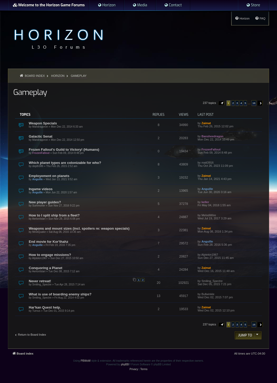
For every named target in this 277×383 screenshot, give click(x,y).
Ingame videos (40, 189)
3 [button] (237, 103)
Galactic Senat (40, 136)
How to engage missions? (50, 255)
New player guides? (45, 202)
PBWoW (86, 360)
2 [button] (233, 103)
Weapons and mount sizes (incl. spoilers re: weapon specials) (79, 228)
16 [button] (253, 103)
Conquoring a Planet (45, 268)
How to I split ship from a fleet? (54, 215)
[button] (221, 103)
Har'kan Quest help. (45, 307)
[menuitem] (107, 5)
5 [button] (245, 103)
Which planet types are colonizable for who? (65, 163)
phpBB (125, 364)
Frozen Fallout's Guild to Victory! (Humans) (64, 150)
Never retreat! (40, 281)
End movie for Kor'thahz (48, 242)
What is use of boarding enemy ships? (60, 294)
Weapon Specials (43, 123)
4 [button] (241, 103)
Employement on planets (49, 176)
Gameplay (30, 92)
